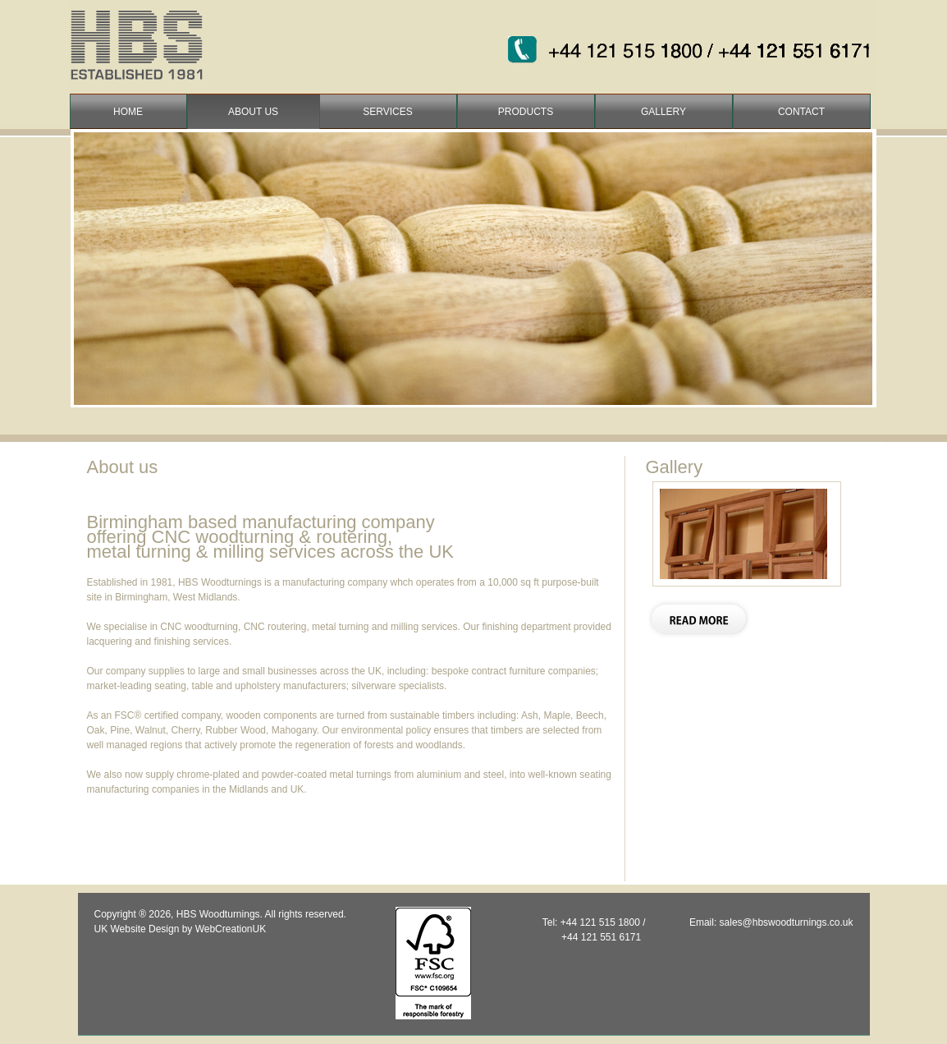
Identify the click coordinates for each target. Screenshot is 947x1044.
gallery (663, 111)
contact (801, 111)
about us (253, 111)
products (525, 111)
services (387, 111)
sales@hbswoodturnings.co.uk (786, 922)
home (128, 111)
